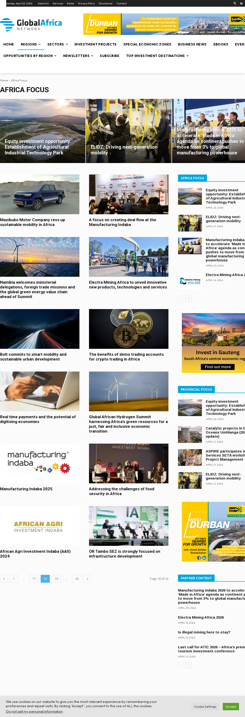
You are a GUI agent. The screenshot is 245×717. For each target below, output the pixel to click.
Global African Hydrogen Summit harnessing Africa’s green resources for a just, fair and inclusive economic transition (128, 424)
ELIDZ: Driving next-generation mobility (223, 219)
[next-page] (88, 579)
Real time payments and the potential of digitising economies (38, 419)
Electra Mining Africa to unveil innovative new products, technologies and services (128, 284)
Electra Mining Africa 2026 (201, 617)
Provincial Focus (196, 389)
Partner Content (196, 578)
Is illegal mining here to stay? (204, 632)
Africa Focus (192, 178)
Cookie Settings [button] (205, 706)
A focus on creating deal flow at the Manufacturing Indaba (122, 222)
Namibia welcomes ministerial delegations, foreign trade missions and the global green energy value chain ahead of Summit (37, 289)
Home (4, 80)
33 (77, 579)
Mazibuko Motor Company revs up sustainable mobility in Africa (32, 222)
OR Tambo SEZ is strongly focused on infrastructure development (124, 554)
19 (56, 579)
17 (34, 579)
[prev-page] (4, 579)
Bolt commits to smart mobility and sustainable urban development (33, 356)
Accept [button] (231, 706)
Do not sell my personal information (34, 711)
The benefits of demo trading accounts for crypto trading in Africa (126, 356)
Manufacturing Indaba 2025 (26, 488)
